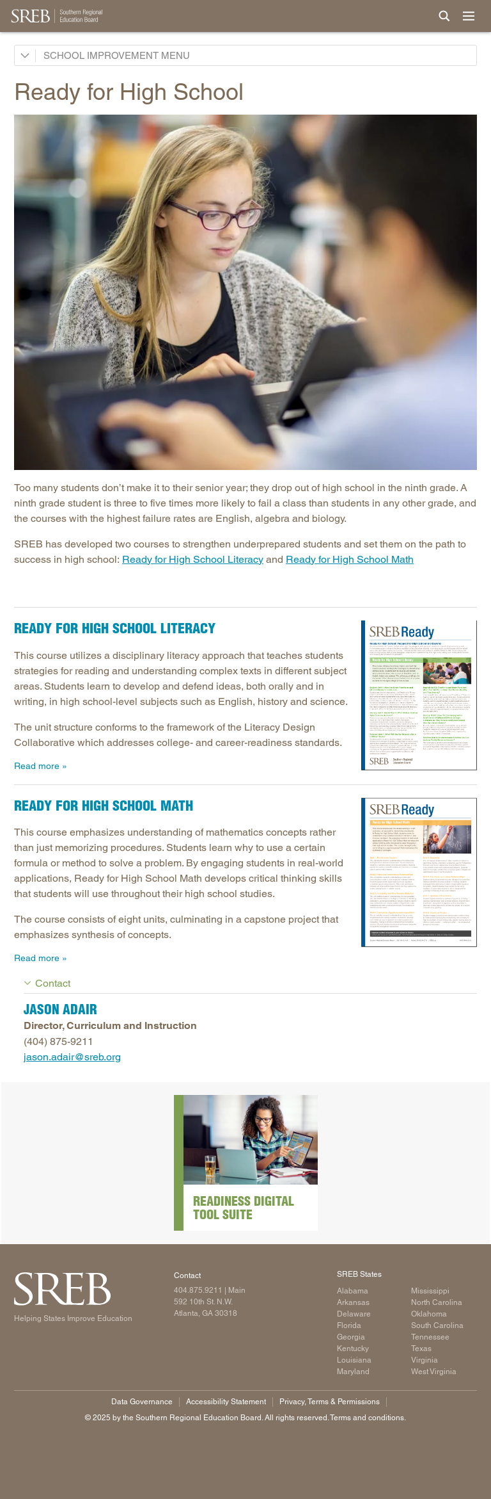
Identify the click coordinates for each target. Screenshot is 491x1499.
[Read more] (245, 292)
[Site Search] (444, 16)
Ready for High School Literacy (192, 559)
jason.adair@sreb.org (72, 1057)
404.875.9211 (198, 1290)
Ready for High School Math (350, 559)
